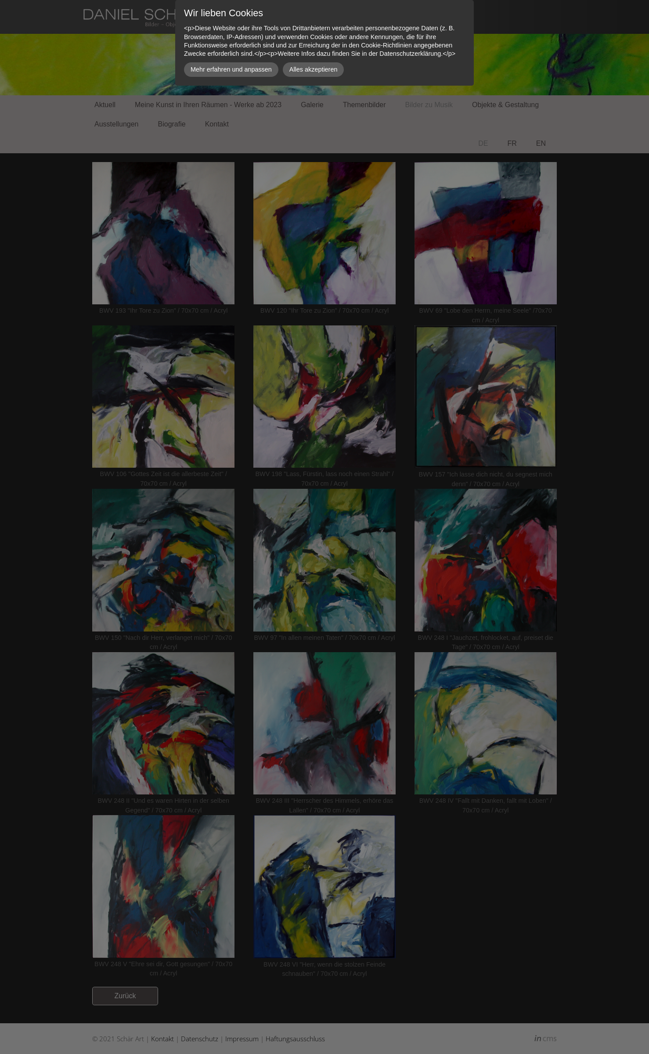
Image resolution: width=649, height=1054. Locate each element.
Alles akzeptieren (313, 69)
